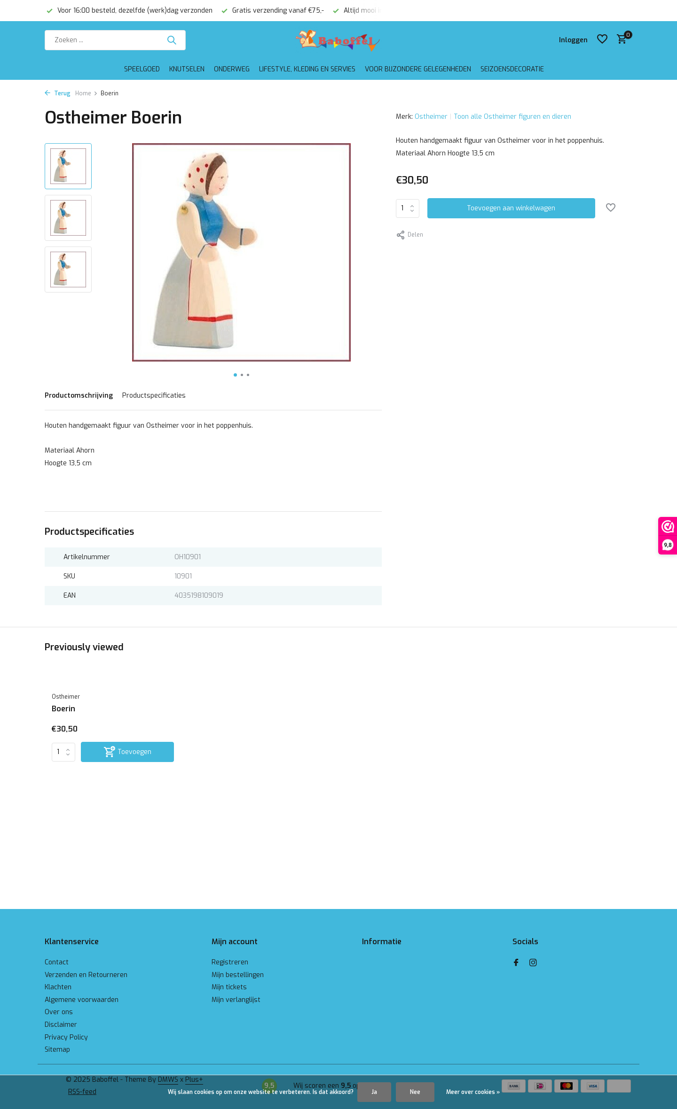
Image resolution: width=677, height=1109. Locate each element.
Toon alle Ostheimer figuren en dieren (512, 116)
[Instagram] (533, 963)
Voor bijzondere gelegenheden (418, 69)
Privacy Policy (66, 1037)
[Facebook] (516, 963)
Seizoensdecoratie (512, 69)
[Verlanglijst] (602, 40)
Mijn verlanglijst (236, 999)
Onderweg (232, 69)
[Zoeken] (115, 40)
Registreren (230, 962)
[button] (235, 375)
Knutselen (187, 69)
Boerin (63, 709)
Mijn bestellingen (238, 974)
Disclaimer (61, 1024)
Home (86, 93)
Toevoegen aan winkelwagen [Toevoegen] (511, 208)
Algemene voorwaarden (81, 999)
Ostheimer (431, 116)
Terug (58, 93)
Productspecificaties (154, 395)
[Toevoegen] (127, 752)
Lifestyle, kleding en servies (307, 69)
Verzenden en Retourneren (86, 974)
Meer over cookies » (473, 1092)
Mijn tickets (229, 987)
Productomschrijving (79, 395)
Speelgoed (142, 69)
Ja (374, 1092)
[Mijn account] (573, 40)
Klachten (58, 987)
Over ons (59, 1012)
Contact (57, 962)
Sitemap (57, 1049)
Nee (415, 1092)
